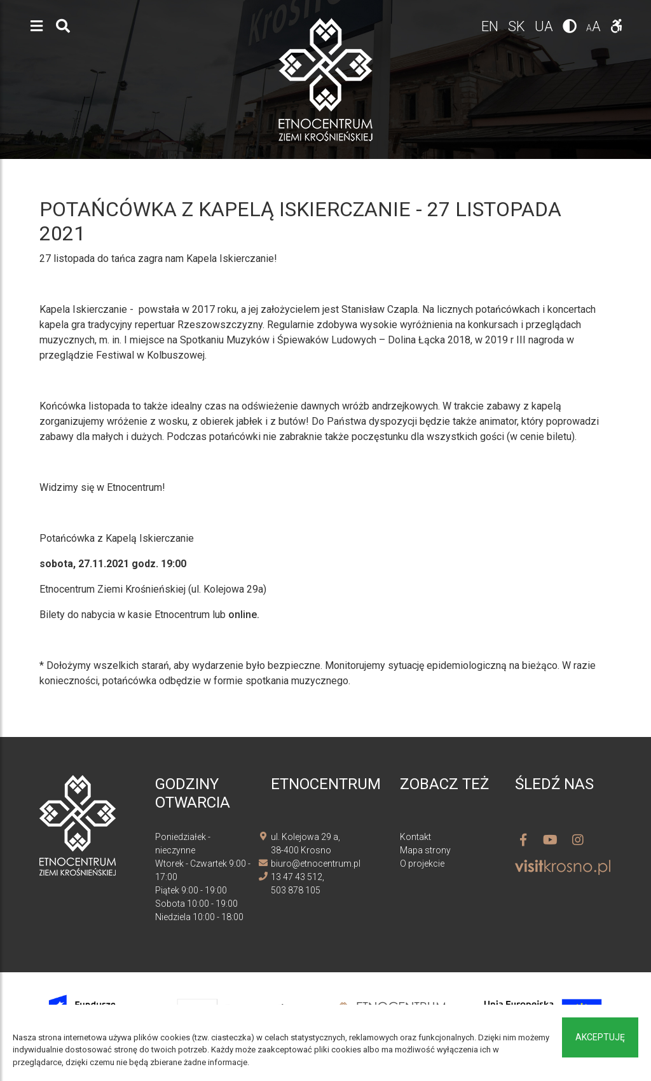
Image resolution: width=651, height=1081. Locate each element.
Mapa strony (425, 850)
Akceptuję (600, 1037)
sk (518, 26)
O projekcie (422, 863)
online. (243, 615)
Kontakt (415, 837)
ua (545, 26)
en (491, 26)
